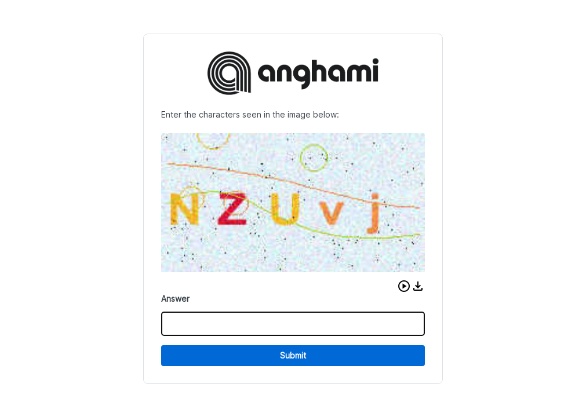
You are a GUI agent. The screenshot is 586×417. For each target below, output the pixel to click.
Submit (293, 355)
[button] (404, 286)
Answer (175, 298)
